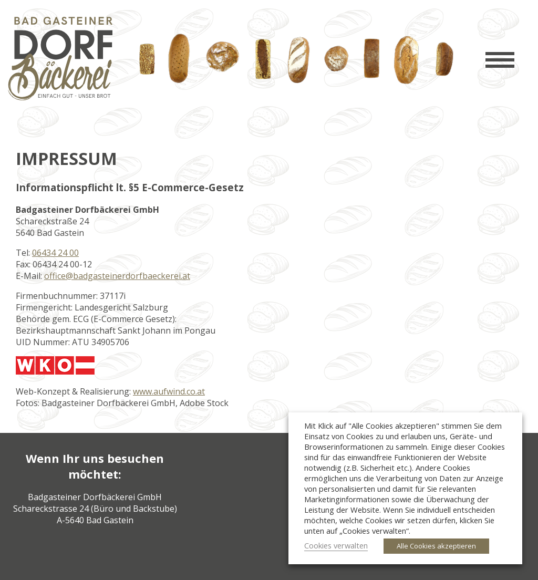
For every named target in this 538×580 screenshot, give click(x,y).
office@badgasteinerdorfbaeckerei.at (117, 276)
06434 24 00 (55, 252)
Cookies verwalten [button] (336, 545)
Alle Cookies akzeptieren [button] (436, 546)
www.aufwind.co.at (169, 391)
